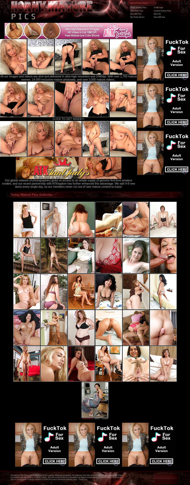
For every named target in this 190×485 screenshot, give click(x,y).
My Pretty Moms (137, 17)
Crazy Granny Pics (138, 8)
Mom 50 (157, 14)
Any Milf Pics (135, 14)
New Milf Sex (159, 17)
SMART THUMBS (101, 419)
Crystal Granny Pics (162, 11)
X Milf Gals (158, 8)
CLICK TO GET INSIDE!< (69, 119)
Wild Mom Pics (136, 11)
